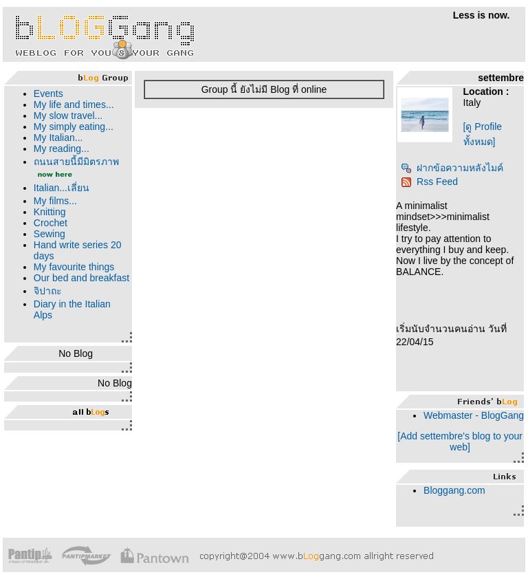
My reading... (61, 148)
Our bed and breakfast (81, 277)
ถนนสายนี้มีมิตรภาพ (76, 161)
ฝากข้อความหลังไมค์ (452, 167)
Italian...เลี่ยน (61, 187)
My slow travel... (68, 115)
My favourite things (74, 266)
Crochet (50, 222)
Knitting (50, 211)
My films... (55, 200)
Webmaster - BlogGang (474, 415)
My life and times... (74, 104)
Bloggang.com (454, 490)
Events (48, 93)
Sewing (49, 233)
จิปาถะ (48, 290)
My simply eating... (73, 126)
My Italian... (58, 137)
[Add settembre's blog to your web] (459, 441)
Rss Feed (429, 181)
